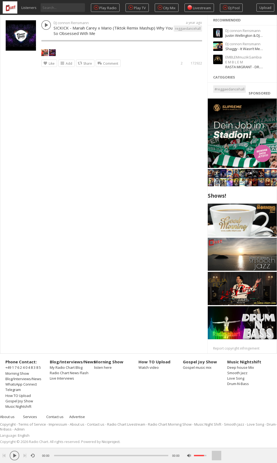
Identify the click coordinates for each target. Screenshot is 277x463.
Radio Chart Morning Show (170, 424)
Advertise (77, 416)
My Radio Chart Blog (66, 367)
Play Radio (105, 7)
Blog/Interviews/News (23, 378)
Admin (19, 429)
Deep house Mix (240, 367)
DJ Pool (231, 7)
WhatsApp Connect (21, 384)
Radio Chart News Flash (69, 372)
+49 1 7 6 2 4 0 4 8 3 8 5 (23, 367)
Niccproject (111, 441)
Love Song (235, 378)
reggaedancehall (188, 28)
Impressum (58, 424)
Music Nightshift (18, 406)
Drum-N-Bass (238, 383)
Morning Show (17, 373)
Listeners (29, 7)
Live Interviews (62, 378)
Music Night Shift (207, 424)
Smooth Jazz (237, 372)
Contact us (55, 416)
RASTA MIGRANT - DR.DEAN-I (248, 66)
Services (30, 416)
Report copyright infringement (236, 348)
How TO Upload (18, 395)
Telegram (13, 389)
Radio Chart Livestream (126, 424)
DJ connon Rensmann (71, 22)
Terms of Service (32, 424)
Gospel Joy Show (19, 401)
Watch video (148, 367)
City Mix (167, 7)
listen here (103, 367)
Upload (265, 7)
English (23, 435)
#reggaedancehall (230, 89)
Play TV (137, 7)
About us (7, 416)
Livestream (199, 7)
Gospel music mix (197, 367)
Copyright (8, 424)
